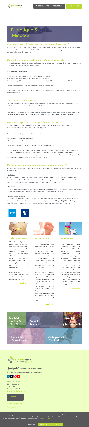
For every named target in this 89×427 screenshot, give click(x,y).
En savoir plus (46, 418)
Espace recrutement (14, 403)
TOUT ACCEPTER (44, 424)
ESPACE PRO (74, 6)
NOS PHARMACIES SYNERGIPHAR (48, 6)
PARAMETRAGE (32, 424)
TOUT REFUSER (57, 424)
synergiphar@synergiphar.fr (17, 391)
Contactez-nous (15, 397)
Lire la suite (24, 283)
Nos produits (12, 407)
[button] (21, 17)
